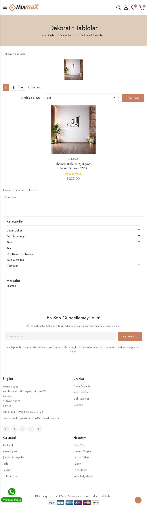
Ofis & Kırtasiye (16, 236)
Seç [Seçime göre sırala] (82, 98)
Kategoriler (15, 221)
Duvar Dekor (14, 231)
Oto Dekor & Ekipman (20, 254)
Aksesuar (12, 266)
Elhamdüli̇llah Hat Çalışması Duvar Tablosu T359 (73, 166)
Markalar (13, 280)
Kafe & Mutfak (15, 260)
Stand (10, 242)
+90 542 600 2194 (30, 412)
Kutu (9, 248)
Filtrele (133, 98)
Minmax (73, 159)
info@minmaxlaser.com (46, 418)
